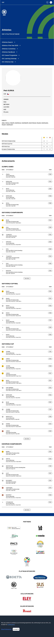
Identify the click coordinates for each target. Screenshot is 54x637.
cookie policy (11, 624)
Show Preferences (6, 629)
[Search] (47, 2)
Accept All (16, 629)
